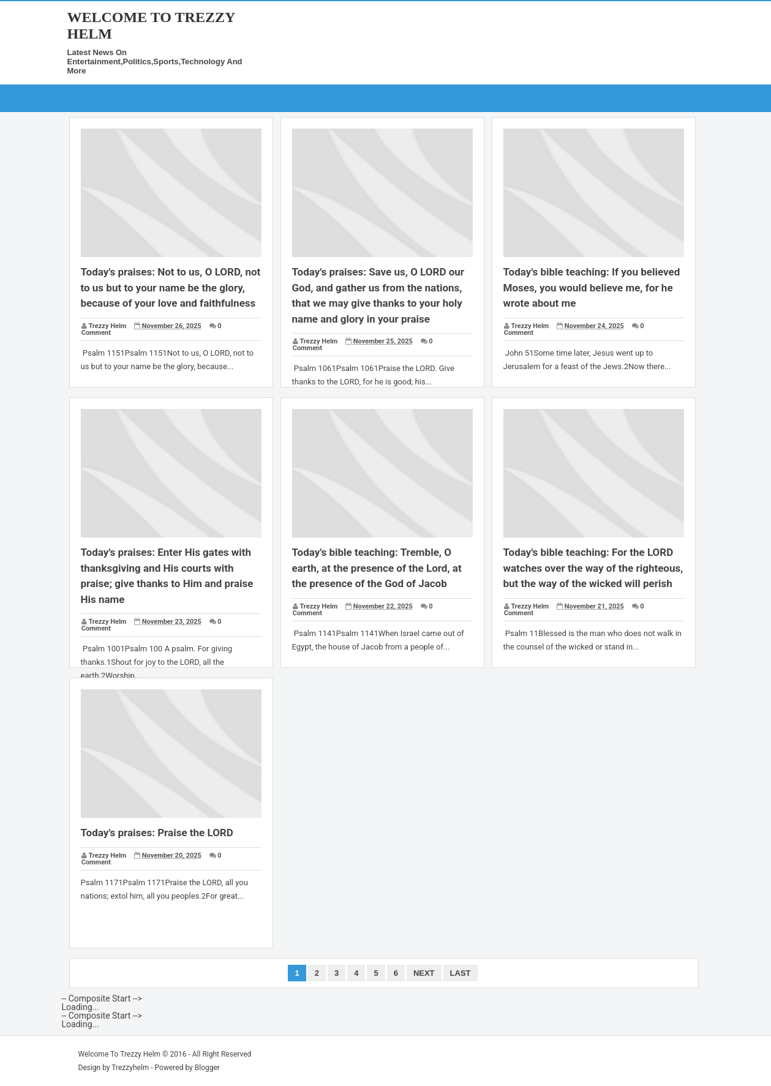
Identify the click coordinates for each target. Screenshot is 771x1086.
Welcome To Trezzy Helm (119, 1054)
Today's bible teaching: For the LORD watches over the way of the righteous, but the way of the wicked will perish (593, 568)
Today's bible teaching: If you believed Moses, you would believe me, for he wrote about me (591, 287)
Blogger (207, 1067)
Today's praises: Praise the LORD (157, 832)
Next (424, 973)
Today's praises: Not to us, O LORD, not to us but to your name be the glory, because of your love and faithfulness (171, 287)
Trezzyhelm (130, 1067)
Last (460, 973)
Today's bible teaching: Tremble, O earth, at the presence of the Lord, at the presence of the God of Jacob (377, 568)
